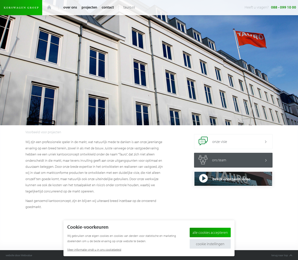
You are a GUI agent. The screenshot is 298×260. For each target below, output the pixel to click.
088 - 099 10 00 (283, 7)
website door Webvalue (19, 255)
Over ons (70, 7)
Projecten (89, 7)
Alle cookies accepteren (210, 232)
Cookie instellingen (210, 243)
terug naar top (281, 255)
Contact (108, 7)
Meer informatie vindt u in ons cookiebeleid (94, 249)
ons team (230, 160)
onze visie (230, 141)
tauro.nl (129, 7)
